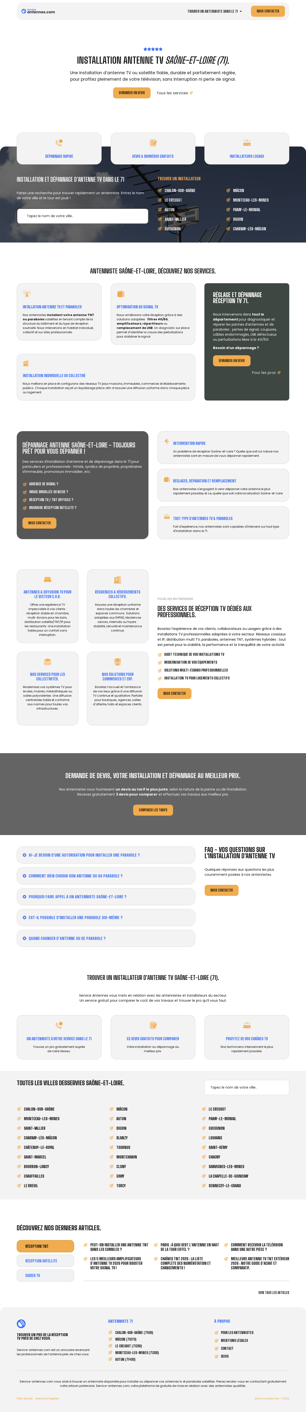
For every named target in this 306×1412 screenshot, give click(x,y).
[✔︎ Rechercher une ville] (82, 216)
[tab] (45, 1246)
